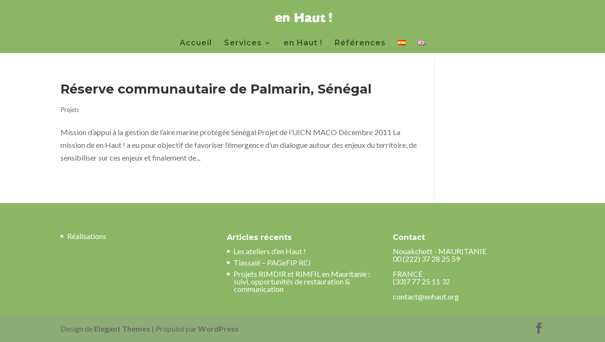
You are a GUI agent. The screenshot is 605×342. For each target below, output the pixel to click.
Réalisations (86, 235)
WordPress (218, 328)
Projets (69, 109)
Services (243, 43)
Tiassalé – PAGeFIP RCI (272, 262)
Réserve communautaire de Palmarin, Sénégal (216, 89)
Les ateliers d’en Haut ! (269, 251)
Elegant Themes (122, 328)
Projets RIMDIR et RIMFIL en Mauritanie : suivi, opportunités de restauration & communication (301, 281)
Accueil (196, 43)
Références (360, 43)
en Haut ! (303, 43)
